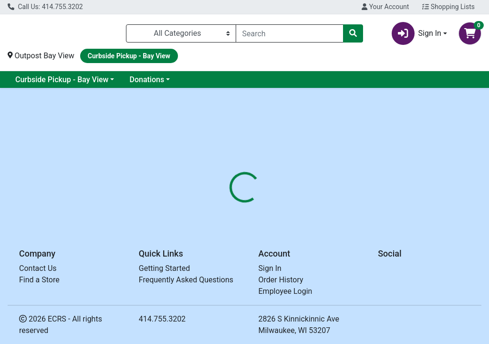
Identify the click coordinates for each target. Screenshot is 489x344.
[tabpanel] (346, 270)
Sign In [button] (416, 35)
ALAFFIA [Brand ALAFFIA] (313, 271)
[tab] (229, 214)
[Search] (289, 35)
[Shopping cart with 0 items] (469, 35)
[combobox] (289, 35)
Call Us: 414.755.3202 (45, 7)
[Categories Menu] (181, 35)
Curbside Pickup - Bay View (61, 83)
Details (229, 214)
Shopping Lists (448, 7)
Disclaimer (272, 214)
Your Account (385, 7)
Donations (146, 83)
